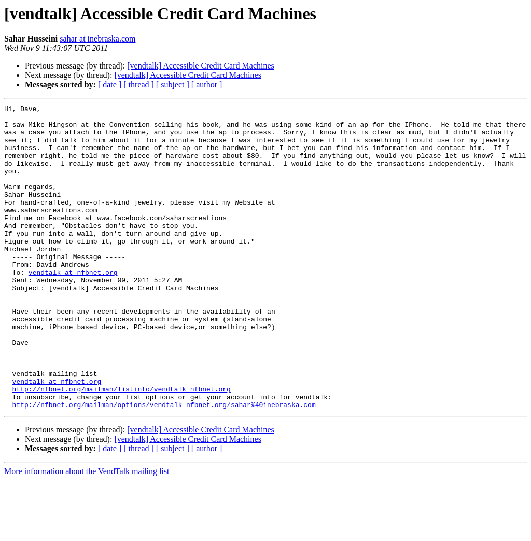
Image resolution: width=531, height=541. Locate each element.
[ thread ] (138, 84)
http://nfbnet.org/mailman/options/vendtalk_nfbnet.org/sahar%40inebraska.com (164, 465)
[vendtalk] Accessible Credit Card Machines (200, 65)
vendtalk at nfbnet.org (73, 306)
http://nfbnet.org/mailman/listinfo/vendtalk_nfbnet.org (121, 446)
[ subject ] (172, 84)
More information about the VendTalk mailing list (87, 532)
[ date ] (109, 84)
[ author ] (206, 84)
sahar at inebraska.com (97, 38)
